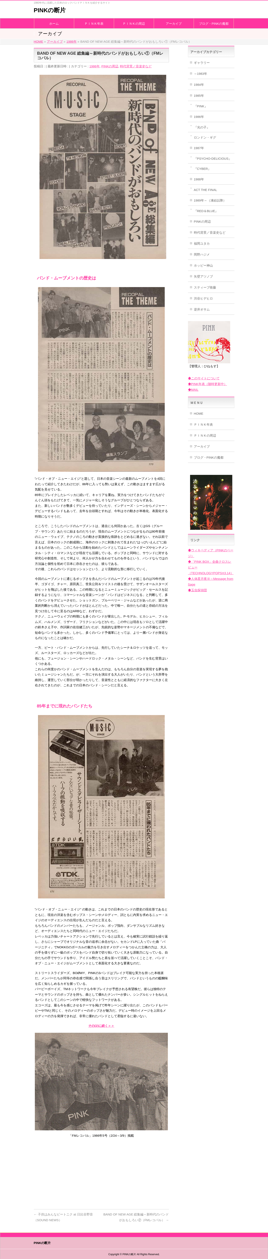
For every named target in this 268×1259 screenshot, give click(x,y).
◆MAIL (193, 389)
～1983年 (200, 73)
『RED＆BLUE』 (206, 211)
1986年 (94, 66)
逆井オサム (202, 309)
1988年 (199, 179)
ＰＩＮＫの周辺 (205, 435)
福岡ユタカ (202, 243)
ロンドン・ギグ (205, 137)
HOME (198, 413)
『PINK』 (201, 106)
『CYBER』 (202, 168)
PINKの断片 (50, 10)
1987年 (199, 148)
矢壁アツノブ (203, 276)
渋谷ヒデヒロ (203, 298)
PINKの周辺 (109, 66)
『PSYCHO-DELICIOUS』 (213, 158)
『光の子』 (202, 127)
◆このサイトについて (204, 378)
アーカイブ (202, 446)
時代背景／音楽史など (136, 66)
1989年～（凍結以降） (210, 200)
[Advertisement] (101, 1172)
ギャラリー (202, 62)
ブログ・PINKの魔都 (208, 457)
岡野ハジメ (202, 254)
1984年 (199, 84)
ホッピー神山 (203, 265)
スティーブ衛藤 (205, 287)
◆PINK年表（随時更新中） (207, 384)
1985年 (199, 95)
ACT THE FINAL (205, 190)
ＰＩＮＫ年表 (203, 424)
